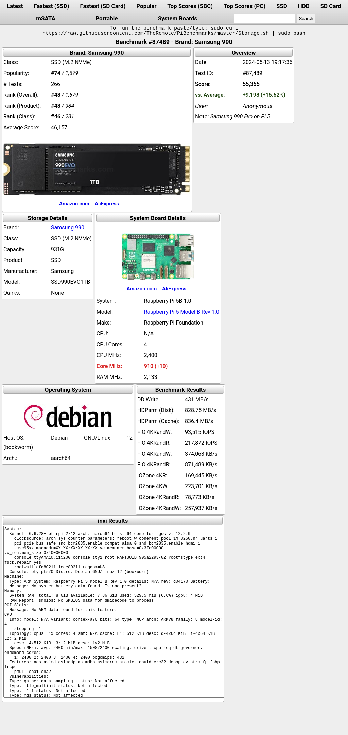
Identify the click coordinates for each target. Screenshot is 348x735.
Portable (106, 18)
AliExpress (107, 204)
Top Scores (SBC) (190, 6)
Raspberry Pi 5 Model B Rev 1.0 (181, 312)
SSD (281, 6)
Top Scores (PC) (244, 6)
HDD (304, 6)
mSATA (45, 18)
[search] (264, 18)
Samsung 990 (67, 227)
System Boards (177, 18)
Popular (146, 6)
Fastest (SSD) (51, 6)
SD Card (331, 6)
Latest (15, 6)
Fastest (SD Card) (102, 6)
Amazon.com (74, 204)
